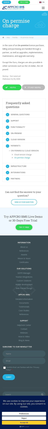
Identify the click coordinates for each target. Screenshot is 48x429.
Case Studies (24, 310)
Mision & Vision (24, 258)
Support (24, 320)
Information (24, 242)
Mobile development (24, 284)
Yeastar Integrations (24, 277)
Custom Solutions (24, 280)
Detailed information (24, 299)
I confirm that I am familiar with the (22, 368)
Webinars (24, 333)
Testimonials (24, 306)
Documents (24, 303)
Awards (24, 254)
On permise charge (22, 157)
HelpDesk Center (24, 325)
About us (24, 247)
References (24, 251)
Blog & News (24, 340)
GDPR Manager (24, 273)
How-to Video (24, 336)
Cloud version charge (23, 154)
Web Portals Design (24, 288)
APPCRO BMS (24, 294)
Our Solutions (24, 268)
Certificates (24, 262)
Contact (24, 329)
